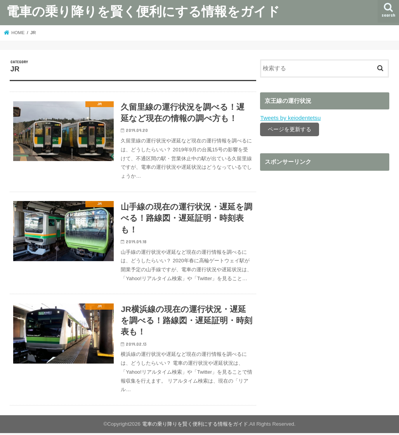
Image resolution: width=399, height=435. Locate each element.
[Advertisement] (324, 242)
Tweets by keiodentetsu (290, 118)
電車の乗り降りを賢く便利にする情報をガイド (143, 11)
